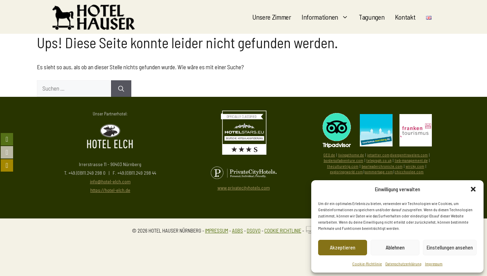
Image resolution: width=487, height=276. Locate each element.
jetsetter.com (378, 155)
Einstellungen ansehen (450, 247)
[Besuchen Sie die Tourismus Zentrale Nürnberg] (376, 144)
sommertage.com (379, 172)
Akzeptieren (342, 247)
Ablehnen (395, 247)
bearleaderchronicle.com (382, 166)
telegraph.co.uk (379, 160)
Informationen (328, 17)
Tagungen (372, 17)
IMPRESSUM (216, 230)
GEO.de (329, 155)
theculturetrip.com (342, 166)
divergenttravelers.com (409, 155)
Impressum (434, 263)
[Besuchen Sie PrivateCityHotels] (243, 173)
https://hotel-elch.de (110, 190)
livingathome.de (351, 155)
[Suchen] (121, 88)
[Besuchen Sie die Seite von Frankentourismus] (415, 144)
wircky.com (415, 166)
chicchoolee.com (409, 172)
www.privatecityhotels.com (243, 188)
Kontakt (405, 17)
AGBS (237, 230)
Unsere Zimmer (271, 17)
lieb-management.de (411, 160)
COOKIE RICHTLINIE (282, 230)
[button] (473, 189)
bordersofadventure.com (343, 160)
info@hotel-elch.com (110, 181)
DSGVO (254, 230)
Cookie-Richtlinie (367, 263)
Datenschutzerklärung (403, 263)
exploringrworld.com (346, 172)
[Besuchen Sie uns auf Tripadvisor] (336, 130)
